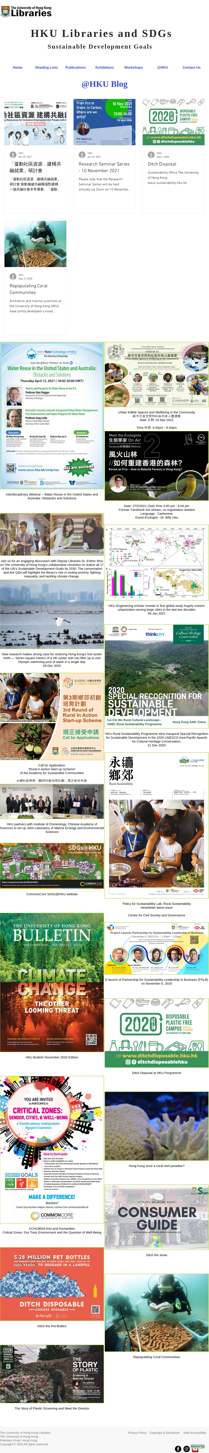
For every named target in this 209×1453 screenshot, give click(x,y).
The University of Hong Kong (19, 1436)
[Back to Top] (197, 1446)
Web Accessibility (194, 1432)
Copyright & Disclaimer (164, 1432)
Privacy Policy (137, 1432)
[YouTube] (195, 1449)
